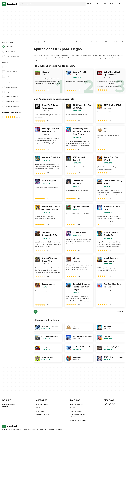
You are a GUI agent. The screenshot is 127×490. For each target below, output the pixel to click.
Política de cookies (76, 411)
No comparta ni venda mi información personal (77, 416)
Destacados (7, 46)
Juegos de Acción (9, 87)
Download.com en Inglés (43, 415)
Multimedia (92, 42)
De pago (6, 76)
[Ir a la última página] (120, 312)
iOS (105, 4)
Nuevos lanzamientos (10, 56)
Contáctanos (40, 411)
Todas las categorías (49, 42)
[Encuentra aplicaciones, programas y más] (52, 4)
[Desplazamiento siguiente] (122, 41)
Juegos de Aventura (10, 97)
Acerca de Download (42, 404)
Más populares (8, 51)
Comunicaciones (61, 42)
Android (112, 4)
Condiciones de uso (76, 408)
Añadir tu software (41, 408)
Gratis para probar (9, 71)
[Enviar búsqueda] (20, 4)
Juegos (85, 42)
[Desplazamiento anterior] (41, 41)
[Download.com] (9, 4)
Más (121, 4)
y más (11, 117)
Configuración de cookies (78, 420)
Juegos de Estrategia (10, 106)
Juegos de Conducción (11, 101)
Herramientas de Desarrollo (74, 42)
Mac (98, 4)
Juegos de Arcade (9, 92)
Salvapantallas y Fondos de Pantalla (114, 42)
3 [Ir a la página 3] (45, 311)
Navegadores (99, 42)
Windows (90, 4)
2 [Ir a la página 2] (40, 311)
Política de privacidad (76, 404)
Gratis (5, 67)
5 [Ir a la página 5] (56, 311)
